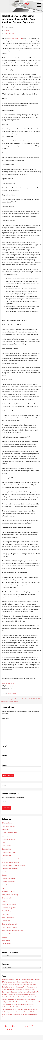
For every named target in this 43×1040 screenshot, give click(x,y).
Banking (24, 979)
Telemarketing (6, 940)
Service (4, 937)
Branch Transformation (9, 833)
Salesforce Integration (9, 934)
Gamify (20, 997)
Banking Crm (6, 829)
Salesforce (5, 914)
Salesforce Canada (8, 917)
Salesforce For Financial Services (12, 930)
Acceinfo (6, 30)
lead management (19, 1002)
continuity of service (23, 984)
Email (4, 755)
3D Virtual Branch (7, 823)
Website (4, 765)
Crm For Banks (6, 846)
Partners (4, 901)
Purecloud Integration (9, 908)
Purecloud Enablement (9, 904)
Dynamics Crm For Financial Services (13, 865)
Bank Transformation (8, 826)
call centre (5, 836)
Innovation (5, 885)
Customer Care (10, 987)
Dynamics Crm (6, 855)
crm (31, 984)
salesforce (26, 1007)
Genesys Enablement (8, 878)
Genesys (4, 875)
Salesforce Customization (10, 924)
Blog (13, 1026)
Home (7, 1026)
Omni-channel (6, 898)
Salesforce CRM (7, 921)
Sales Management (31, 1014)
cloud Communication (9, 839)
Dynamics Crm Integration (10, 869)
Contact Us (10, 1030)
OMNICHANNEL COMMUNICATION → (32, 699)
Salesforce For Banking (9, 927)
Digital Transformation (9, 852)
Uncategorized (12, 693)
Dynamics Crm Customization (11, 859)
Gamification (6, 872)
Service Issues (6, 1017)
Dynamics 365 (11, 989)
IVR (3, 888)
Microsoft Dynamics (8, 891)
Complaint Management (9, 984)
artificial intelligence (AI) (15, 38)
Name (4, 746)
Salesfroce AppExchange (16, 1014)
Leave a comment (9, 33)
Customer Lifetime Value (23, 987)
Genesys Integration (8, 882)
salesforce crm (11, 1009)
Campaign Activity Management (26, 982)
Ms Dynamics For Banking (10, 895)
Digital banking (6, 849)
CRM (3, 842)
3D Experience (6, 979)
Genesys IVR (18, 999)
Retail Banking (6, 911)
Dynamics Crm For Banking (10, 862)
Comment (5, 718)
